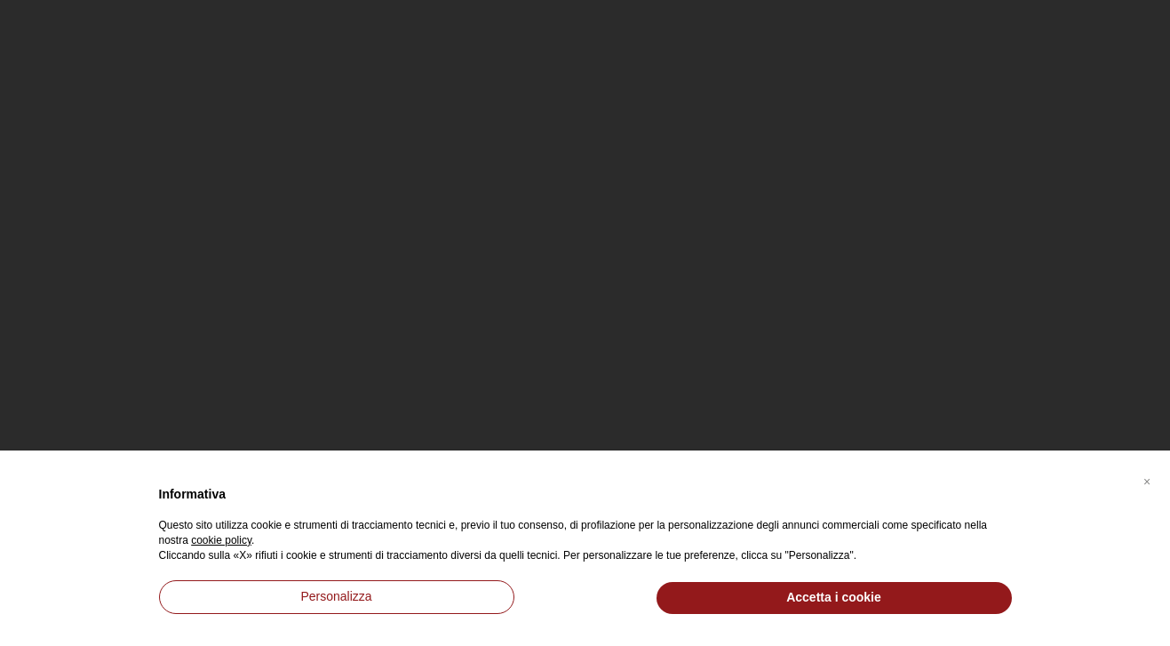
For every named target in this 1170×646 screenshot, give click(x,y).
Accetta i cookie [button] (833, 597)
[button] (1147, 479)
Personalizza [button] (335, 596)
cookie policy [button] (221, 540)
